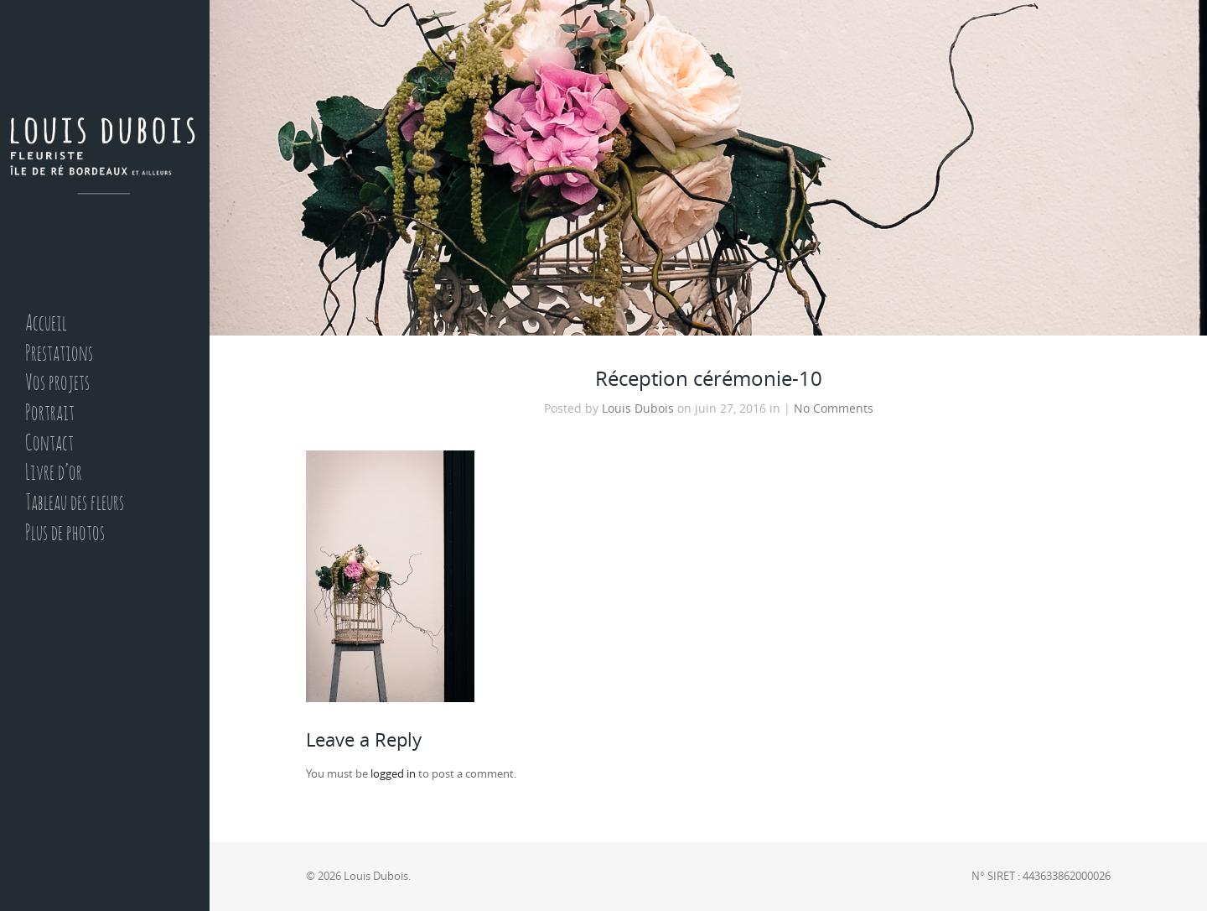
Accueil (46, 324)
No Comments (833, 408)
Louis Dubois (638, 408)
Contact (49, 444)
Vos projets (57, 383)
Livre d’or (53, 473)
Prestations (59, 354)
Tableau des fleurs (74, 503)
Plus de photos (65, 533)
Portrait (50, 413)
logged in (393, 774)
